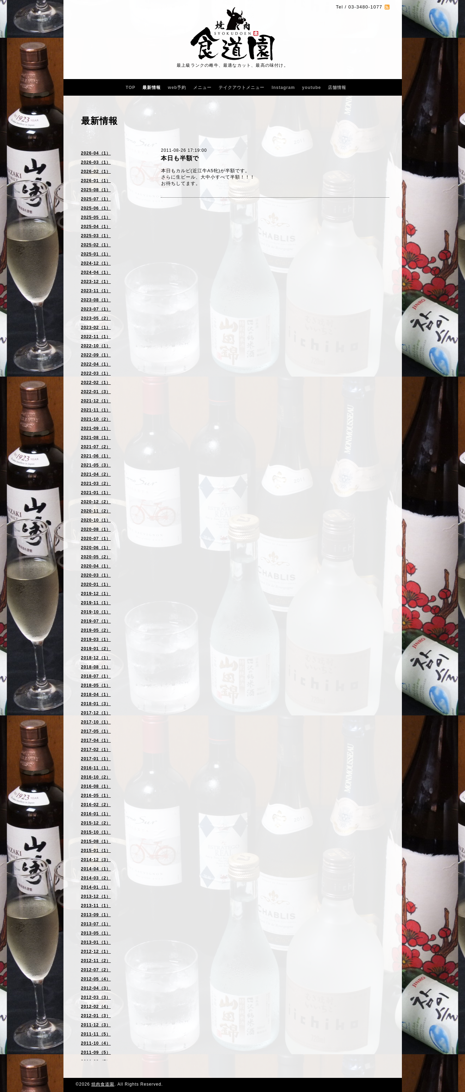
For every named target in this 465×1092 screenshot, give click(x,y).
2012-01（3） (96, 1015)
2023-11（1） (96, 290)
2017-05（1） (96, 731)
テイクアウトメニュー (241, 87)
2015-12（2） (96, 823)
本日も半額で (180, 158)
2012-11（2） (96, 960)
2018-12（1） (96, 657)
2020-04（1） (96, 566)
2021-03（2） (96, 483)
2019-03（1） (96, 639)
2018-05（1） (96, 685)
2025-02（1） (96, 244)
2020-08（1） (96, 529)
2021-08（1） (96, 437)
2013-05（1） (96, 933)
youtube (311, 87)
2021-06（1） (96, 456)
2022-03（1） (96, 373)
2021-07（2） (96, 446)
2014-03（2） (96, 878)
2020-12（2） (96, 501)
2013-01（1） (96, 942)
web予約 (177, 87)
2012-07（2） (96, 969)
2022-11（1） (96, 336)
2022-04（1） (96, 364)
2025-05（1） (96, 217)
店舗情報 (337, 87)
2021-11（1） (96, 410)
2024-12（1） (96, 263)
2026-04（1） (96, 153)
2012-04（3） (96, 988)
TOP (130, 87)
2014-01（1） (96, 887)
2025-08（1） (96, 189)
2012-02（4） (96, 1006)
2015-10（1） (96, 832)
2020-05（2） (96, 556)
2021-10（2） (96, 419)
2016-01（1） (96, 813)
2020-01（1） (96, 584)
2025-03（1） (96, 235)
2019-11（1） (96, 602)
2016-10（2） (96, 777)
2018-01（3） (96, 703)
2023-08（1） (96, 300)
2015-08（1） (96, 841)
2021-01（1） (96, 492)
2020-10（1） (96, 520)
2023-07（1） (96, 309)
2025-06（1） (96, 208)
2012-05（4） (96, 979)
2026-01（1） (96, 180)
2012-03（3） (96, 997)
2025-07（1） (96, 199)
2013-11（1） (96, 905)
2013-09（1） (96, 914)
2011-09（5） (96, 1052)
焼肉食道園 (102, 1084)
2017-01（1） (96, 758)
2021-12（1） (96, 400)
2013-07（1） (96, 924)
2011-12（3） (96, 1024)
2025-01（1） (96, 254)
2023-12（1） (96, 281)
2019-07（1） (96, 621)
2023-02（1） (96, 327)
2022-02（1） (96, 382)
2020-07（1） (96, 538)
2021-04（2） (96, 474)
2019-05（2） (96, 630)
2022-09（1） (96, 355)
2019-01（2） (96, 648)
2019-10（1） (96, 612)
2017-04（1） (96, 740)
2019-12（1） (96, 593)
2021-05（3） (96, 465)
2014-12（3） (96, 859)
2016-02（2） (96, 804)
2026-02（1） (96, 171)
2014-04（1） (96, 868)
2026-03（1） (96, 162)
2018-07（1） (96, 676)
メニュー (202, 87)
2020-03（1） (96, 575)
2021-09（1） (96, 428)
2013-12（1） (96, 896)
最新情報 (151, 87)
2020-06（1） (96, 547)
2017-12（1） (96, 712)
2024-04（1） (96, 272)
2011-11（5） (96, 1034)
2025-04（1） (96, 226)
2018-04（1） (96, 694)
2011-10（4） (96, 1043)
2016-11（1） (96, 768)
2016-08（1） (96, 786)
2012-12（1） (96, 951)
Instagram (283, 87)
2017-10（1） (96, 722)
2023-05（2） (96, 318)
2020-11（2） (96, 511)
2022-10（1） (96, 345)
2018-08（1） (96, 667)
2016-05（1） (96, 795)
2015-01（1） (96, 850)
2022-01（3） (96, 391)
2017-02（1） (96, 749)
